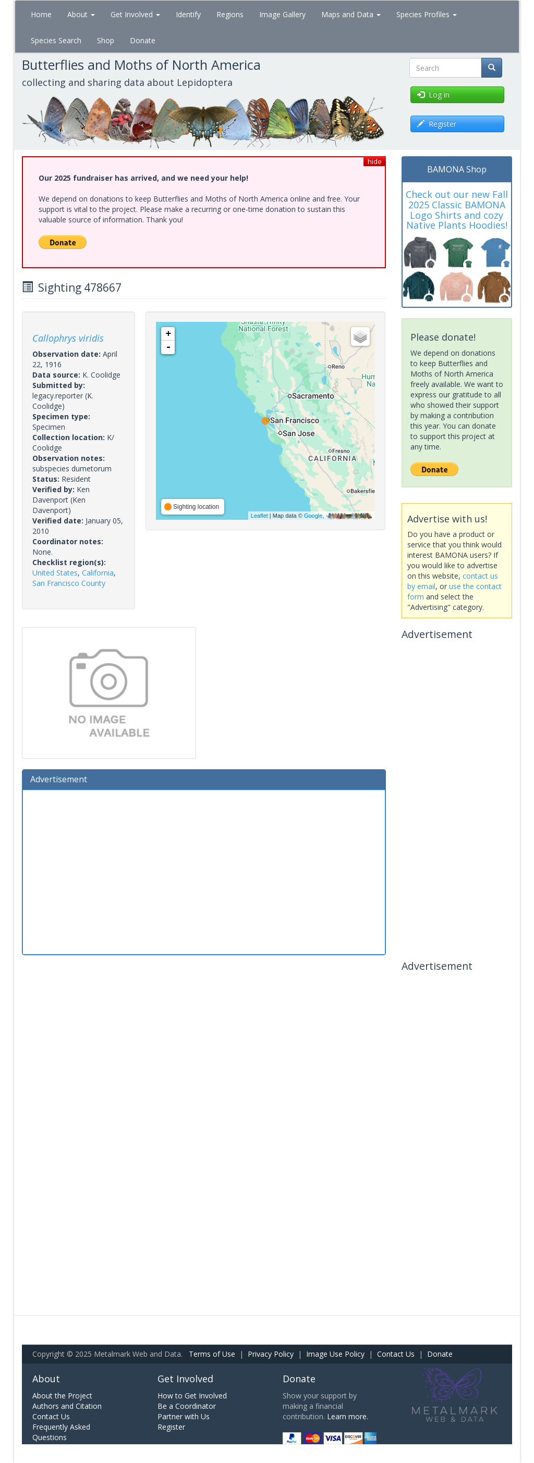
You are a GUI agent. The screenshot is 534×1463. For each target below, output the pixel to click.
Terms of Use (212, 1354)
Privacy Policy (271, 1354)
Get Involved (135, 14)
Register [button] (436, 124)
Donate (142, 40)
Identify (188, 14)
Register (171, 1427)
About (81, 14)
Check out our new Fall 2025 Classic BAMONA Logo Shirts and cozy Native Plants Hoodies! (457, 209)
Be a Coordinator (186, 1406)
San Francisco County (68, 583)
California (98, 573)
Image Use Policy (335, 1354)
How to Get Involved (192, 1396)
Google (313, 515)
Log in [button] (433, 94)
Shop (105, 40)
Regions (230, 14)
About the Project (62, 1396)
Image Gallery (282, 14)
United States (55, 573)
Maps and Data (351, 14)
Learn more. (347, 1416)
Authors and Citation (67, 1406)
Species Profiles (426, 14)
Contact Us (396, 1354)
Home (41, 14)
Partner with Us (183, 1416)
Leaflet (259, 515)
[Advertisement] (204, 871)
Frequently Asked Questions (61, 1432)
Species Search (56, 40)
